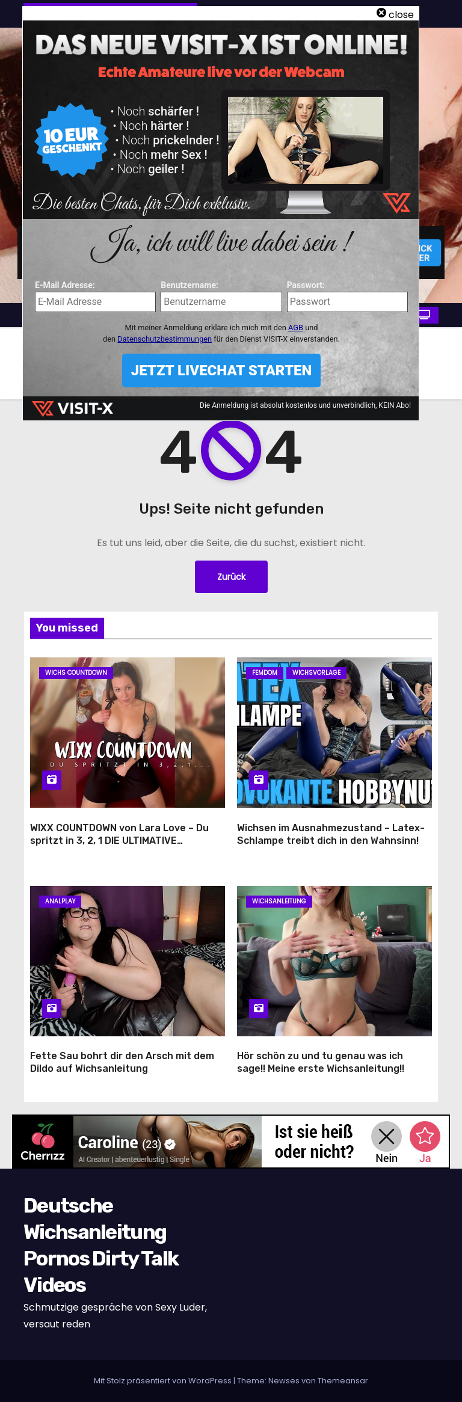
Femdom (264, 672)
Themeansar (343, 1380)
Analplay (60, 901)
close (401, 15)
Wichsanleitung (279, 901)
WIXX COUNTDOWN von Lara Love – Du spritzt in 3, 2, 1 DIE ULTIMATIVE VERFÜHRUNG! (119, 840)
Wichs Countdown (76, 672)
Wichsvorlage (316, 672)
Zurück (231, 577)
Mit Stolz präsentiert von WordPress (163, 1380)
